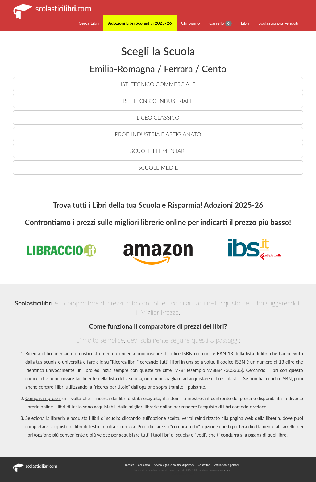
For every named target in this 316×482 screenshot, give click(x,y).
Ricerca (129, 465)
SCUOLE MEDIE (158, 167)
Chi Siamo (190, 23)
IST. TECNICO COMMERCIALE (158, 84)
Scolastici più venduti (278, 23)
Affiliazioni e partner (226, 465)
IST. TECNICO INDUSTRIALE (158, 100)
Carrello (220, 23)
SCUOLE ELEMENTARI (158, 150)
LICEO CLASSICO (158, 117)
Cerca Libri (89, 23)
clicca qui (226, 470)
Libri (245, 23)
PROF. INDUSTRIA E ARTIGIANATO (158, 134)
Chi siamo (144, 465)
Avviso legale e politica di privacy (174, 465)
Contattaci (204, 465)
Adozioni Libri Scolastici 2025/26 (140, 23)
